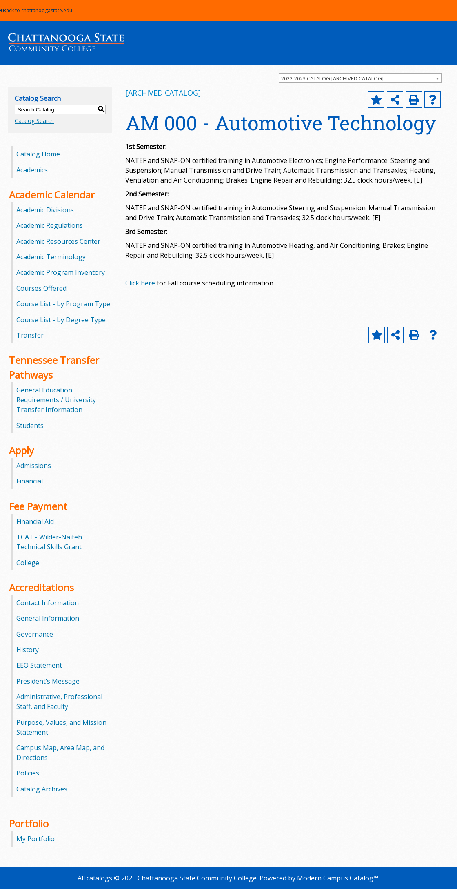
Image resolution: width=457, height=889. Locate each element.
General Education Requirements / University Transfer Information (56, 399)
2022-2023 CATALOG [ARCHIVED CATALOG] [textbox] (332, 78)
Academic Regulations (49, 225)
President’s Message (48, 681)
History (27, 649)
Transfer (30, 335)
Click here (140, 283)
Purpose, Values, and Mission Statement (61, 727)
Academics (32, 169)
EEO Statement (39, 665)
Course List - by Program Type (63, 303)
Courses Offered (41, 288)
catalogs (99, 877)
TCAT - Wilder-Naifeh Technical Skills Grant (49, 542)
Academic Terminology (51, 256)
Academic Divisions (45, 209)
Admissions (33, 465)
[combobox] (360, 78)
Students (30, 425)
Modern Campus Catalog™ (337, 877)
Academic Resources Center (58, 241)
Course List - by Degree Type (61, 319)
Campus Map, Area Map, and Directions (60, 752)
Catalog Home (38, 153)
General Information (47, 618)
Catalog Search (34, 121)
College (27, 562)
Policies (27, 773)
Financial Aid (35, 521)
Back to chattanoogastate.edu (36, 10)
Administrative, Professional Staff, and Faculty (59, 701)
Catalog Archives (41, 788)
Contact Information (47, 602)
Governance (34, 634)
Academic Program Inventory (60, 272)
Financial (29, 481)
